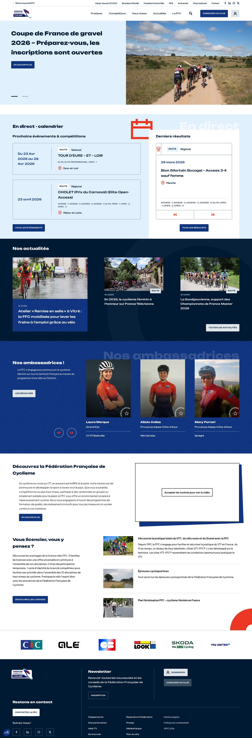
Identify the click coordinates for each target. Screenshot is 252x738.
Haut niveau (139, 13)
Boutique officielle (130, 3)
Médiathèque (134, 728)
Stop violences (200, 3)
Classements (95, 717)
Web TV (92, 728)
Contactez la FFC (26, 712)
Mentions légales (171, 717)
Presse (130, 723)
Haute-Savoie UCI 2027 (106, 3)
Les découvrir (24, 393)
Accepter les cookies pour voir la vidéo (187, 492)
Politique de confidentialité (176, 723)
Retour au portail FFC (24, 3)
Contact (215, 3)
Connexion (175, 672)
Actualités (159, 13)
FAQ (171, 3)
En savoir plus (23, 65)
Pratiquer (97, 13)
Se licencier (183, 3)
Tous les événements (28, 228)
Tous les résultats (194, 228)
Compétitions (117, 13)
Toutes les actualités (223, 327)
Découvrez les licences (30, 599)
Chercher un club (214, 13)
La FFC (176, 13)
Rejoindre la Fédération (139, 717)
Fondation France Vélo (154, 3)
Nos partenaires (97, 723)
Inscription (98, 695)
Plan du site (132, 734)
